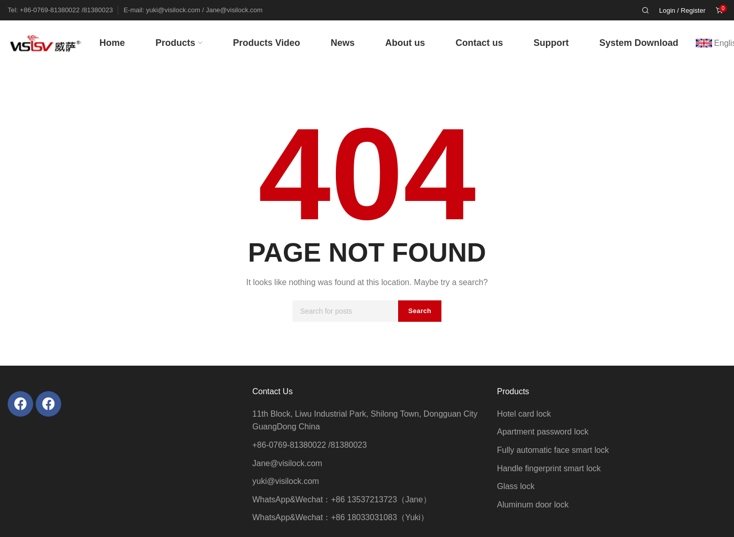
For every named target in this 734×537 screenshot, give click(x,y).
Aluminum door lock (533, 504)
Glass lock (516, 486)
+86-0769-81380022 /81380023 (309, 445)
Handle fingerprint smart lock (549, 468)
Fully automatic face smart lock (553, 450)
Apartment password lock (543, 431)
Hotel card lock (524, 414)
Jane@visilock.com (287, 463)
